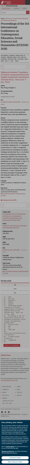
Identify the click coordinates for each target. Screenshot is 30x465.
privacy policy (10, 446)
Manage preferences (8, 451)
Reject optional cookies (15, 462)
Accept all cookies (15, 457)
